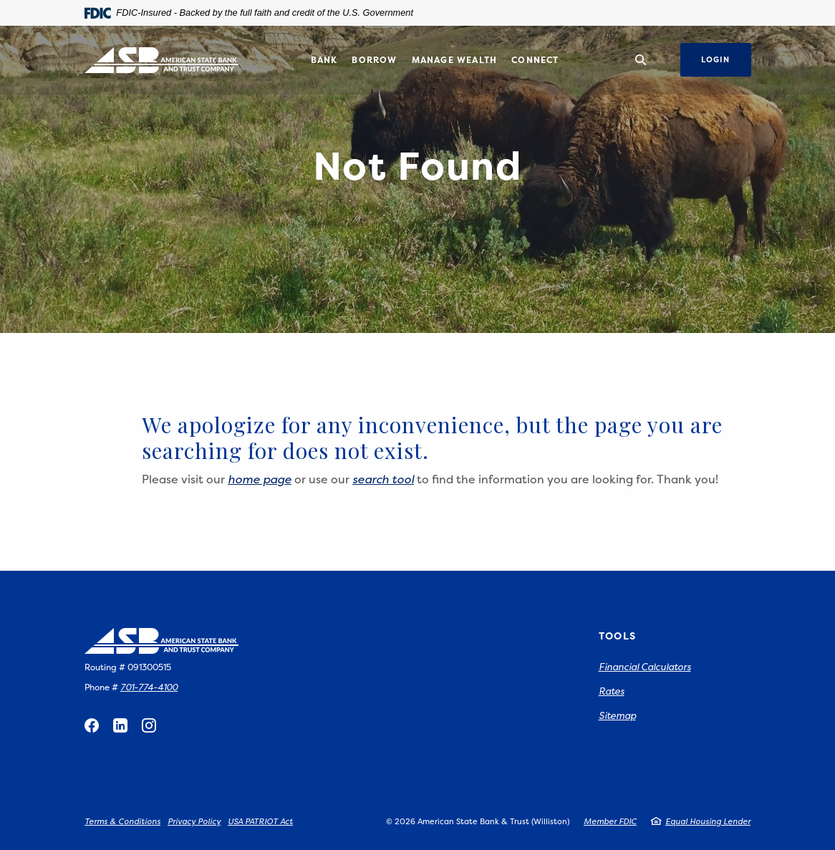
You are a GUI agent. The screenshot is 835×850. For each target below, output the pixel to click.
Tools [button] (618, 635)
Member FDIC (610, 821)
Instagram (149, 725)
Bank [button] (324, 60)
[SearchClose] (641, 60)
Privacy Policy (194, 821)
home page (259, 479)
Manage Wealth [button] (455, 60)
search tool (383, 479)
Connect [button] (535, 60)
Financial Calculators (645, 666)
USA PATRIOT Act (260, 821)
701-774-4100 (149, 687)
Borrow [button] (374, 60)
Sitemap (617, 715)
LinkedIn (120, 725)
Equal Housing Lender (707, 821)
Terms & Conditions (122, 821)
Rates (611, 691)
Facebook (92, 725)
